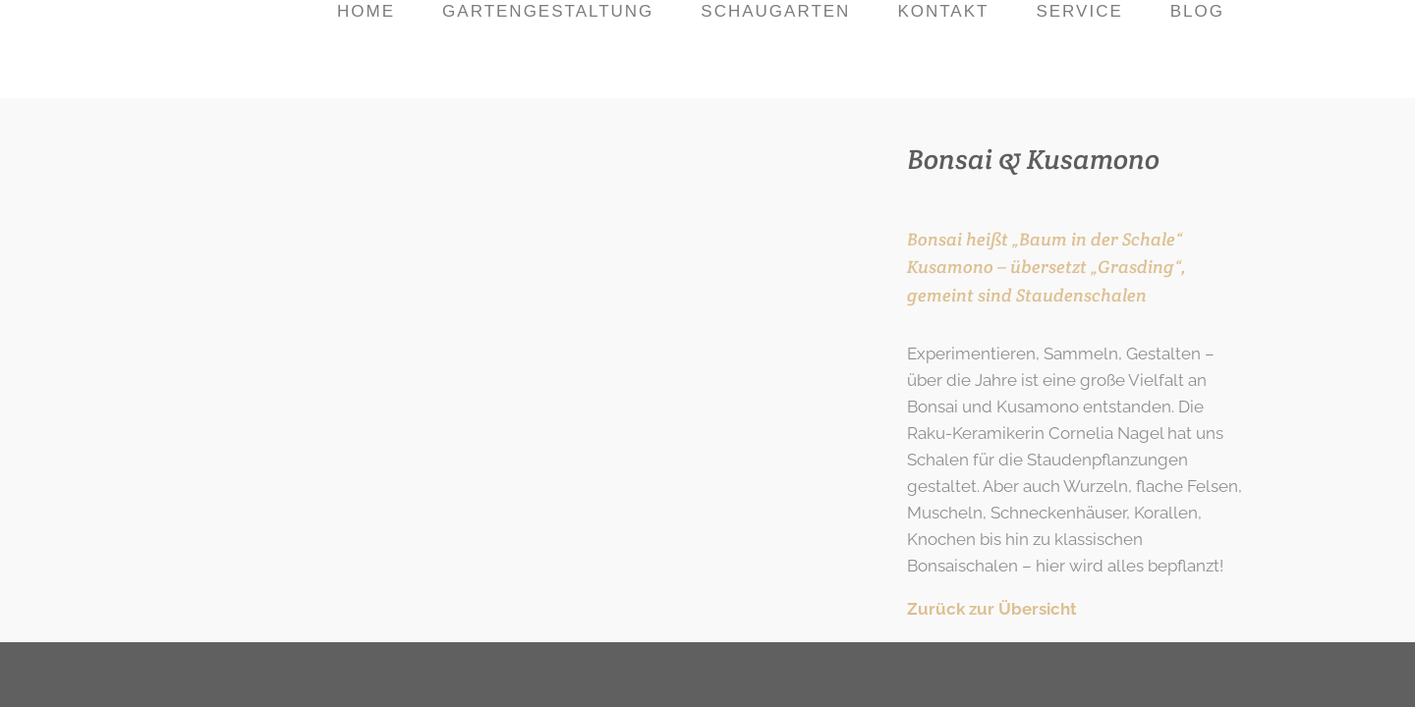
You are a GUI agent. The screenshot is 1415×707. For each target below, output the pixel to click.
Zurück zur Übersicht (992, 609)
